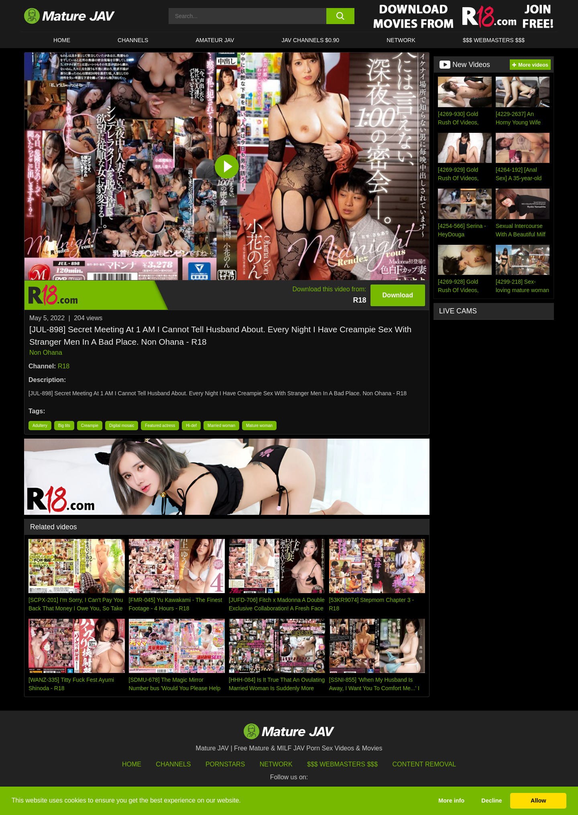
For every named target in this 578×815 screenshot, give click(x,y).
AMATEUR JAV (214, 40)
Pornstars (225, 764)
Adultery (40, 425)
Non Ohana (45, 352)
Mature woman (259, 425)
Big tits (64, 425)
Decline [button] (491, 800)
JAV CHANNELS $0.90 (310, 40)
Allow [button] (538, 800)
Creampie (89, 425)
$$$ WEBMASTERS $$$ (494, 40)
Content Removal (424, 764)
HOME (61, 40)
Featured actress (160, 425)
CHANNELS (133, 40)
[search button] (340, 16)
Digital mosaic (121, 425)
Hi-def (191, 425)
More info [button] (451, 800)
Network (401, 40)
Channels (173, 764)
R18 (63, 366)
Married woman (221, 425)
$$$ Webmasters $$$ (342, 764)
